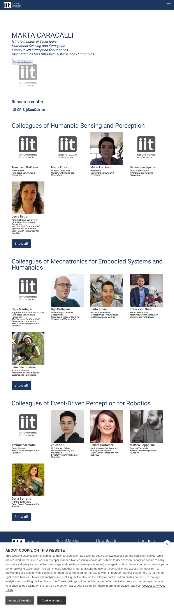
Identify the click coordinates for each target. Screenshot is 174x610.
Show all (21, 243)
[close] (167, 544)
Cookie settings (52, 600)
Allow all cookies (20, 600)
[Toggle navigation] (168, 5)
